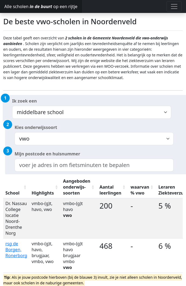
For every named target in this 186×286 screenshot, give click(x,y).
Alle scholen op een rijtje (40, 6)
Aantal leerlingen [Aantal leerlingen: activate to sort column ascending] (110, 190)
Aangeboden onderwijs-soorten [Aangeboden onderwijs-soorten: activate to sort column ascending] (76, 187)
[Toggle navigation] (174, 6)
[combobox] (94, 165)
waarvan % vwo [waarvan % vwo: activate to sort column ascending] (140, 190)
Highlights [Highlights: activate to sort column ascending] (43, 193)
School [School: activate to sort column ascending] (12, 193)
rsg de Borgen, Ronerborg (16, 249)
